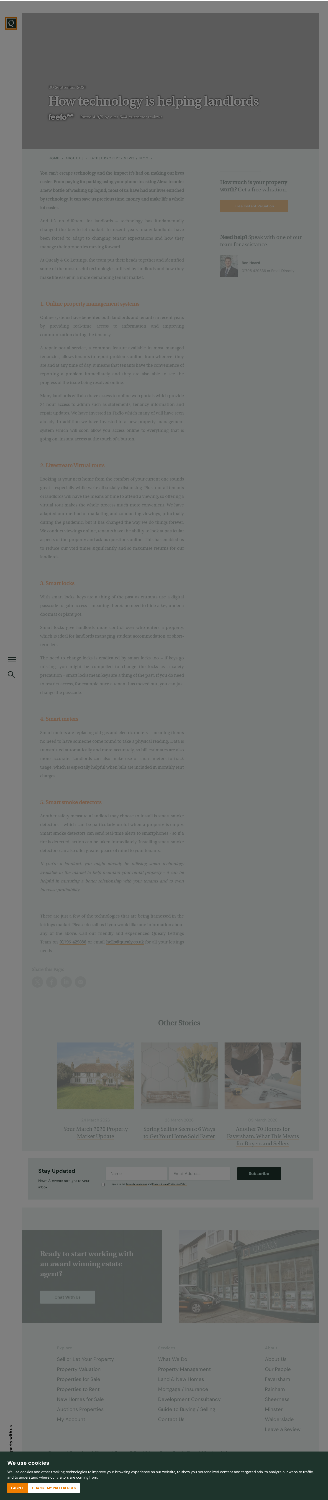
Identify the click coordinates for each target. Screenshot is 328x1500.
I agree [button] (17, 1487)
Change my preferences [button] (54, 1487)
